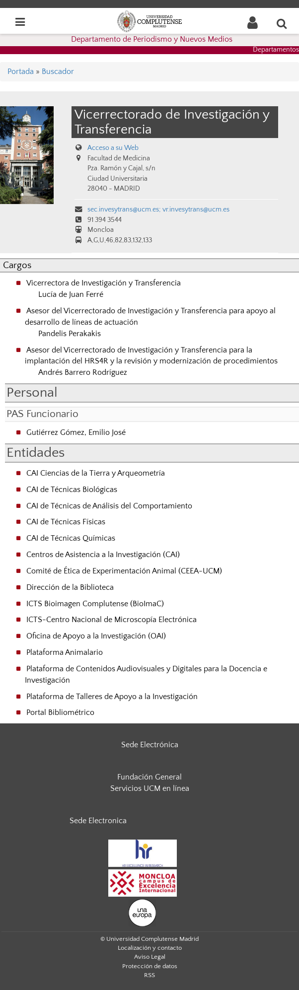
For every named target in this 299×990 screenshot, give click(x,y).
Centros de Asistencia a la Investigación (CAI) (103, 554)
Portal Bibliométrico (60, 712)
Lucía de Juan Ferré (70, 294)
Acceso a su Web (113, 148)
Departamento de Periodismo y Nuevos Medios (151, 39)
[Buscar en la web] (282, 23)
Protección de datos (149, 966)
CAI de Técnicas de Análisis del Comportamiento (109, 505)
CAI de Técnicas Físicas (65, 521)
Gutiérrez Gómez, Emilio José (76, 432)
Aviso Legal (149, 956)
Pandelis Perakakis (69, 333)
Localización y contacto (150, 947)
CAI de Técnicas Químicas (70, 538)
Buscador (58, 71)
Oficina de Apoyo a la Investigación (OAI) (96, 636)
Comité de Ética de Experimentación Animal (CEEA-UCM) (124, 570)
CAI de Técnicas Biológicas (71, 489)
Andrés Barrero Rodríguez (82, 372)
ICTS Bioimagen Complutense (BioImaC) (95, 603)
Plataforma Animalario (64, 652)
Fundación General (149, 777)
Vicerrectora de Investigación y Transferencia (103, 283)
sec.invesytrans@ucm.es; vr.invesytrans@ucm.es (158, 209)
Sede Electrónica (149, 744)
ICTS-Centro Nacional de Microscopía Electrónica (111, 619)
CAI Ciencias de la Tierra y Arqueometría (95, 473)
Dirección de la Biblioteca (70, 587)
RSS (149, 975)
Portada (20, 71)
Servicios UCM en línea (149, 788)
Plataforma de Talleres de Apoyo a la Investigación (112, 696)
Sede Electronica (98, 820)
